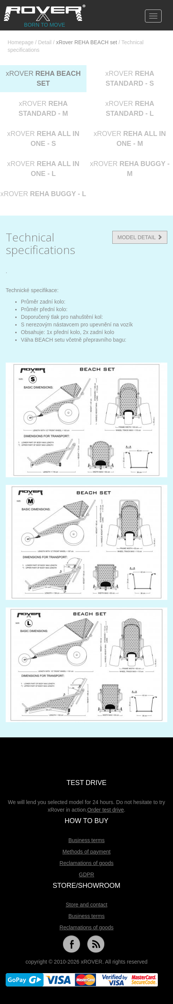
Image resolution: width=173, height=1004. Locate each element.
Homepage (21, 42)
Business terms (86, 840)
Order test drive (105, 810)
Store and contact (86, 905)
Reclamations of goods (86, 863)
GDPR (86, 874)
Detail (45, 42)
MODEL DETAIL (139, 237)
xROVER (43, 78)
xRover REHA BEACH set (86, 42)
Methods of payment (87, 852)
